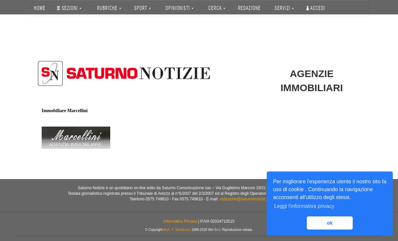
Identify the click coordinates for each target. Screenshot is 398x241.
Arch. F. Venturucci (176, 229)
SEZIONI (69, 8)
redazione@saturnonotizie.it (244, 199)
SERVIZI (284, 8)
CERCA (216, 8)
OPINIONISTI (180, 8)
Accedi (315, 8)
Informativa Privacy (180, 221)
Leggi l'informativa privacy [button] (304, 206)
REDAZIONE (249, 8)
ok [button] (330, 223)
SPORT (142, 8)
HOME (40, 8)
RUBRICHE (109, 8)
